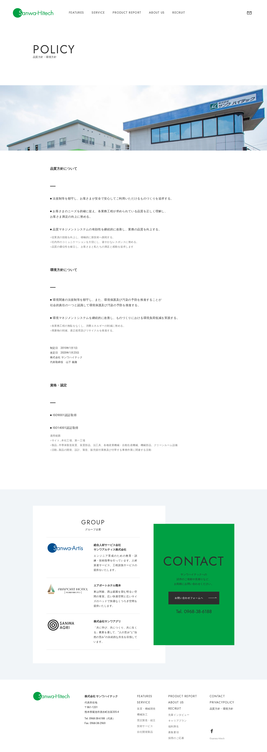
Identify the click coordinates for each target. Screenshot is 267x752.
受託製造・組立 (146, 720)
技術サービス (145, 726)
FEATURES (76, 13)
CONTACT (217, 696)
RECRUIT (178, 13)
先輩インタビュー (178, 714)
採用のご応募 (176, 738)
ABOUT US (156, 13)
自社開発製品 (145, 731)
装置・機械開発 (146, 708)
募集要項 (173, 732)
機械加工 (142, 714)
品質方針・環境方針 (221, 708)
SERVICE (98, 13)
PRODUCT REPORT (127, 13)
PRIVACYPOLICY (222, 702)
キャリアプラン (177, 720)
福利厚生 (173, 726)
